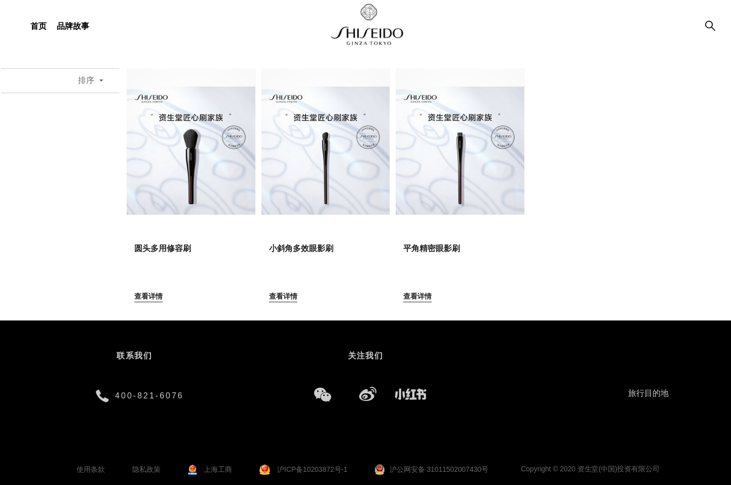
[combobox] (95, 81)
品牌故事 (73, 26)
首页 (38, 26)
